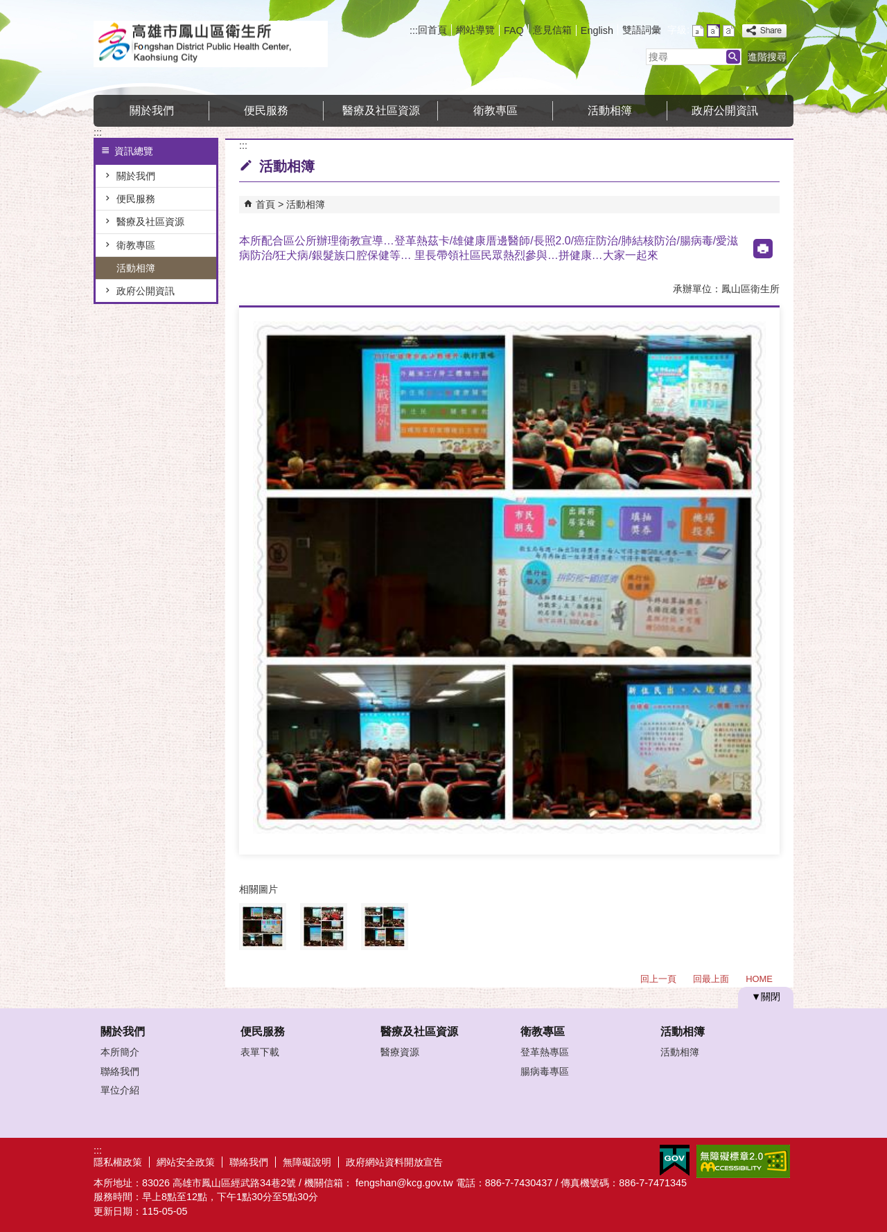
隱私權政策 (118, 1162)
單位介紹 (119, 1090)
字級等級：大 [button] (729, 31)
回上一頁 (658, 979)
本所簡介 (119, 1051)
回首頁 (432, 29)
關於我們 (152, 110)
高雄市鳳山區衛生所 (211, 44)
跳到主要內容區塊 (7, 7)
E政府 (675, 1160)
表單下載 (259, 1051)
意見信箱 (552, 29)
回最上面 (711, 979)
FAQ (514, 30)
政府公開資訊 (725, 110)
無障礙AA (743, 1161)
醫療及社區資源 (381, 110)
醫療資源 (399, 1051)
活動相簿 (610, 110)
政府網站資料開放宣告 (394, 1162)
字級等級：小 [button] (698, 31)
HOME (759, 979)
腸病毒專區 (544, 1071)
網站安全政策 (186, 1162)
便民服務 (266, 110)
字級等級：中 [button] (713, 30)
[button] (733, 57)
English (597, 30)
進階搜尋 (767, 56)
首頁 (265, 204)
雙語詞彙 (641, 29)
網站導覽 (475, 29)
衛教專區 (495, 110)
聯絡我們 (119, 1071)
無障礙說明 (307, 1162)
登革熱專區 (544, 1051)
